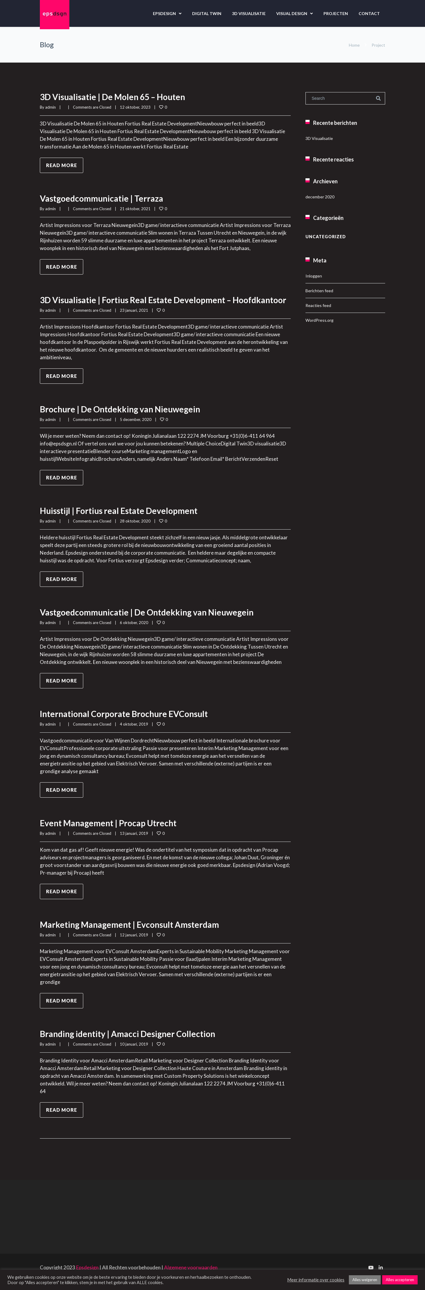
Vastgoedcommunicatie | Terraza (105, 198)
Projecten (335, 13)
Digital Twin (206, 13)
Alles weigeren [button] (364, 1279)
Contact (369, 13)
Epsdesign (164, 13)
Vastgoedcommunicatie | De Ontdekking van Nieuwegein (154, 620)
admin (50, 107)
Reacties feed (318, 305)
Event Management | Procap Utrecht (113, 831)
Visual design (291, 13)
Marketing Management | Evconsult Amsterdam (136, 933)
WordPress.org (319, 320)
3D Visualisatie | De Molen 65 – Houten (118, 96)
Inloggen (313, 275)
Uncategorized (325, 236)
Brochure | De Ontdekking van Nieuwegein (126, 417)
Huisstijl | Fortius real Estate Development (124, 519)
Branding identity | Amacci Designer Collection (133, 1042)
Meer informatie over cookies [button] (315, 1279)
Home (354, 45)
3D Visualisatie (249, 13)
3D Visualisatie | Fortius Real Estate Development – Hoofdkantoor (142, 304)
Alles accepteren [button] (400, 1279)
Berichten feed (319, 290)
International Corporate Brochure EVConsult (129, 722)
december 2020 (319, 196)
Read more (61, 165)
